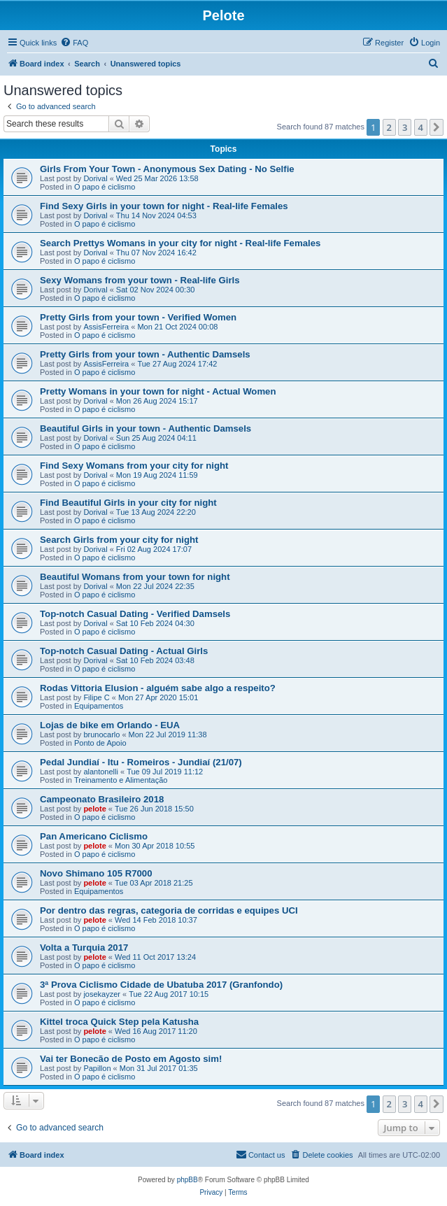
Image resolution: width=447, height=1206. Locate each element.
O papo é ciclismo (104, 187)
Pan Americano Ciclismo (94, 836)
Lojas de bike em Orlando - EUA (110, 725)
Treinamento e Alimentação (121, 780)
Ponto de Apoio (100, 743)
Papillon (97, 1068)
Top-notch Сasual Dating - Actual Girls (124, 651)
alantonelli (100, 771)
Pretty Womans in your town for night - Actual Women (158, 391)
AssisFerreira (106, 326)
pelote (94, 808)
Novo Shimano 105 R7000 (96, 873)
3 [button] (404, 127)
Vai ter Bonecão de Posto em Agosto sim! (131, 1059)
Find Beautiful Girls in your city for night (128, 502)
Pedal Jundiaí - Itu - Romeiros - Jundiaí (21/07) (141, 762)
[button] (437, 127)
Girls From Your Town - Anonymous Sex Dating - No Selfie (167, 169)
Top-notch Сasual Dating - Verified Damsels (135, 614)
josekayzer (101, 994)
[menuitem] (74, 42)
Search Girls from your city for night (119, 539)
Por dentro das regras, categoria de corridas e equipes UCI (169, 910)
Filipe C (96, 697)
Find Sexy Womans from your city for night (134, 465)
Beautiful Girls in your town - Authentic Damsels (145, 428)
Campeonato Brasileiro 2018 (102, 799)
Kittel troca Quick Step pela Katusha (119, 1021)
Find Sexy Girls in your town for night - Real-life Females (164, 206)
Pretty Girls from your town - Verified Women (138, 317)
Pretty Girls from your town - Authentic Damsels (145, 354)
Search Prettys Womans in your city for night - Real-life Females (180, 243)
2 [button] (389, 127)
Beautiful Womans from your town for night (135, 577)
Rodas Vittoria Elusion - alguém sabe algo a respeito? (158, 688)
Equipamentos (98, 706)
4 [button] (420, 127)
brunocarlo (101, 734)
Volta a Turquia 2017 (84, 947)
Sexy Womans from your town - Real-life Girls (140, 280)
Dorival (95, 178)
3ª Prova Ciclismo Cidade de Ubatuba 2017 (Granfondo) (161, 984)
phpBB (187, 1180)
